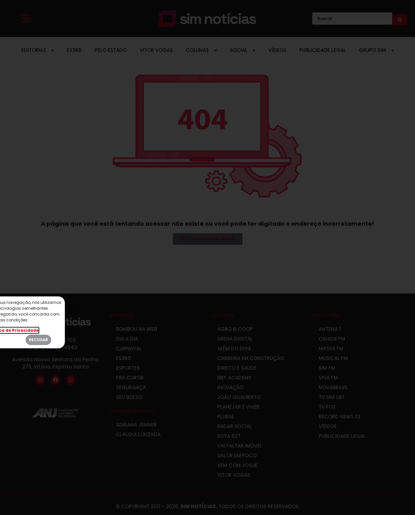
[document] (207, 257)
